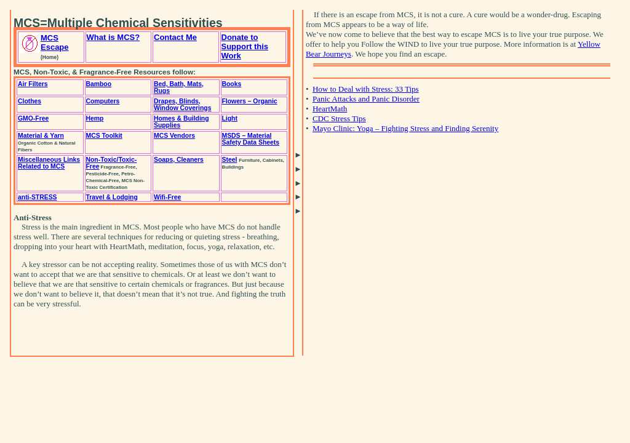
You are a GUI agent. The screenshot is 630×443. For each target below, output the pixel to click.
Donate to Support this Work (245, 46)
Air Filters (33, 84)
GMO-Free (33, 118)
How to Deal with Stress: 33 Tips (366, 89)
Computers (103, 101)
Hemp (95, 118)
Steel (229, 159)
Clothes (29, 101)
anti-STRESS (37, 197)
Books (232, 84)
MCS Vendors (174, 135)
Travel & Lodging (112, 197)
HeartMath (330, 108)
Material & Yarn (41, 135)
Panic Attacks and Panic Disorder (366, 98)
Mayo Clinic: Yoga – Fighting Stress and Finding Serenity (405, 128)
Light (229, 118)
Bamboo (99, 84)
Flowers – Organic (249, 101)
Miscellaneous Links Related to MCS (49, 163)
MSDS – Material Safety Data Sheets (251, 139)
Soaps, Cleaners (179, 159)
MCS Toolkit (104, 135)
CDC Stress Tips (339, 118)
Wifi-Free (167, 197)
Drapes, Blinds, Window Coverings (182, 104)
